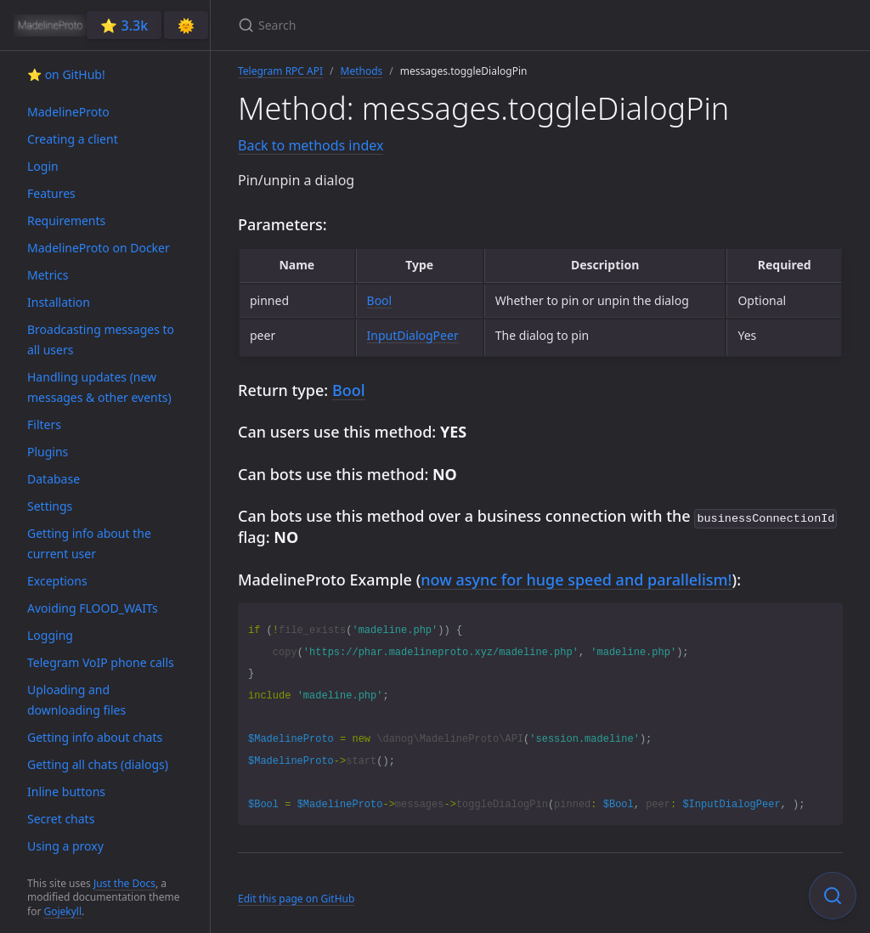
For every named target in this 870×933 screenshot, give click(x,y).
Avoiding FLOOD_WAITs (92, 608)
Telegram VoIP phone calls (100, 662)
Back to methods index (310, 145)
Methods (362, 71)
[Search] (438, 25)
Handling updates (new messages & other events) (99, 387)
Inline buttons (66, 791)
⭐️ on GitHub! (66, 74)
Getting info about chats (94, 737)
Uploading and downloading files (76, 699)
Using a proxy (65, 846)
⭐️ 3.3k (124, 25)
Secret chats (60, 819)
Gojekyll (62, 911)
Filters (44, 424)
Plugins (47, 452)
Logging (50, 635)
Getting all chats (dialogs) (97, 764)
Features (51, 193)
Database (53, 479)
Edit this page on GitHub (296, 897)
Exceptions (57, 581)
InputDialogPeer (413, 335)
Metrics (47, 275)
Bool (380, 300)
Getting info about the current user (89, 543)
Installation (58, 302)
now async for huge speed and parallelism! (576, 578)
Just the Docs (124, 883)
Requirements (66, 220)
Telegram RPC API (280, 71)
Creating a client (72, 139)
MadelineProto (68, 112)
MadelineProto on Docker (98, 248)
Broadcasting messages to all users (100, 339)
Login (43, 166)
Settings (49, 506)
